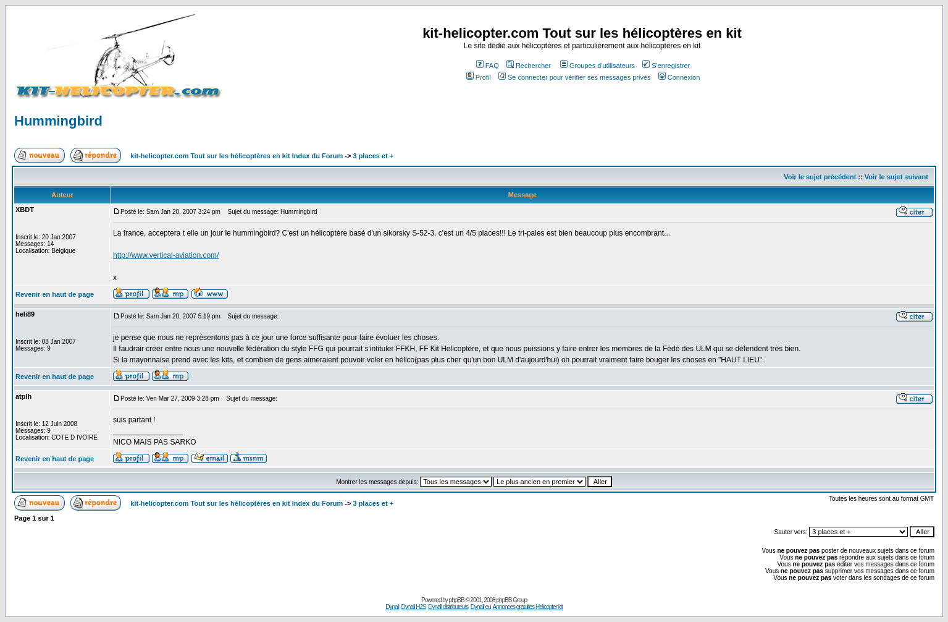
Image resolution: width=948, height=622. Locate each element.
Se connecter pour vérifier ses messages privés (574, 77)
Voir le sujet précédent (820, 177)
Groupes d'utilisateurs (597, 65)
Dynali (392, 606)
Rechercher (528, 65)
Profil (478, 77)
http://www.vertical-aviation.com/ (166, 255)
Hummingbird (58, 121)
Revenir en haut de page (54, 294)
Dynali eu (481, 606)
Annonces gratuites (514, 606)
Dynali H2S (413, 606)
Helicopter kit (549, 606)
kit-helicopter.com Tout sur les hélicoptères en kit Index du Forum (236, 156)
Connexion (679, 77)
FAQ (487, 65)
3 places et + (373, 156)
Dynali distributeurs (448, 606)
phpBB (456, 600)
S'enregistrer (666, 65)
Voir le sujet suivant (896, 177)
